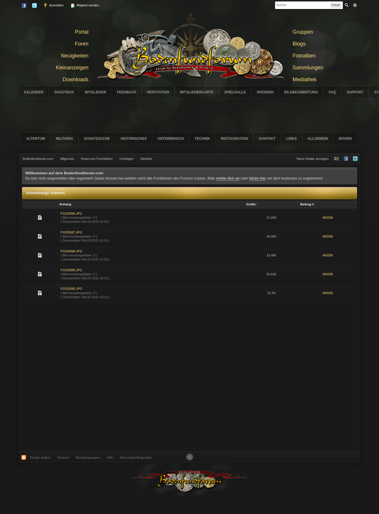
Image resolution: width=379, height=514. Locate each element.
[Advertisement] (117, 376)
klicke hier (257, 178)
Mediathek (305, 79)
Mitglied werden (84, 5)
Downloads (75, 79)
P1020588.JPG (71, 251)
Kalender (33, 92)
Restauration (234, 139)
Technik (202, 139)
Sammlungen (308, 67)
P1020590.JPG (71, 288)
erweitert (355, 5)
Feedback (126, 92)
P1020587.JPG (71, 232)
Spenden (265, 92)
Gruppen (303, 32)
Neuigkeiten (74, 56)
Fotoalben (304, 56)
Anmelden (53, 5)
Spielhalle (235, 92)
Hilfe (110, 457)
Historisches (134, 139)
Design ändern (40, 457)
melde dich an (227, 178)
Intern (345, 139)
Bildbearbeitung (301, 92)
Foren (81, 44)
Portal (81, 32)
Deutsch (63, 457)
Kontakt (267, 139)
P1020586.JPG (71, 213)
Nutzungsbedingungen (136, 457)
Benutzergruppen (88, 457)
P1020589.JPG (71, 270)
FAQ (332, 92)
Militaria (64, 139)
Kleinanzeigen (72, 67)
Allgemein (317, 139)
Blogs (299, 44)
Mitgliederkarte (196, 92)
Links (291, 139)
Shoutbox (64, 92)
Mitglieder (95, 92)
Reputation (158, 92)
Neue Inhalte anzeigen (312, 158)
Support (355, 92)
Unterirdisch (171, 139)
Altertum (35, 139)
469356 (328, 217)
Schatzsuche (97, 139)
